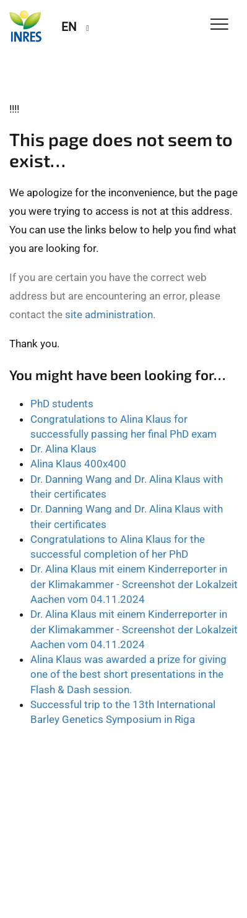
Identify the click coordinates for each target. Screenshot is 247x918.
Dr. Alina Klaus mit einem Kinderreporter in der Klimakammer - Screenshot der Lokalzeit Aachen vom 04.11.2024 (134, 584)
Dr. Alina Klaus (63, 449)
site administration (109, 314)
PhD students (61, 403)
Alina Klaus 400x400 (78, 463)
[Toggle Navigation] (219, 25)
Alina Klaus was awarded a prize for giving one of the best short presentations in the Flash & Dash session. (128, 674)
